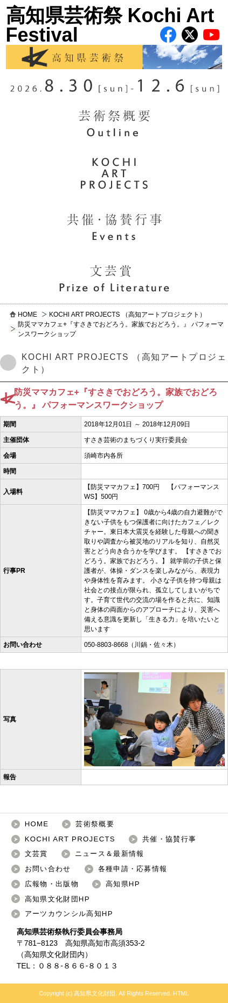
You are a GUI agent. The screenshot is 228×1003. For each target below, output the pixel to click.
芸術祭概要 (94, 824)
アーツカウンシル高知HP (69, 914)
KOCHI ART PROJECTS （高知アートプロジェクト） (127, 314)
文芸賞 (36, 854)
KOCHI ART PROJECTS (70, 839)
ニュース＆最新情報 (109, 854)
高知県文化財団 (50, 954)
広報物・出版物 (52, 884)
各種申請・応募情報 (133, 869)
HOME (27, 314)
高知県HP (123, 884)
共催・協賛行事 (169, 839)
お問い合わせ (48, 869)
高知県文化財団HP (57, 899)
